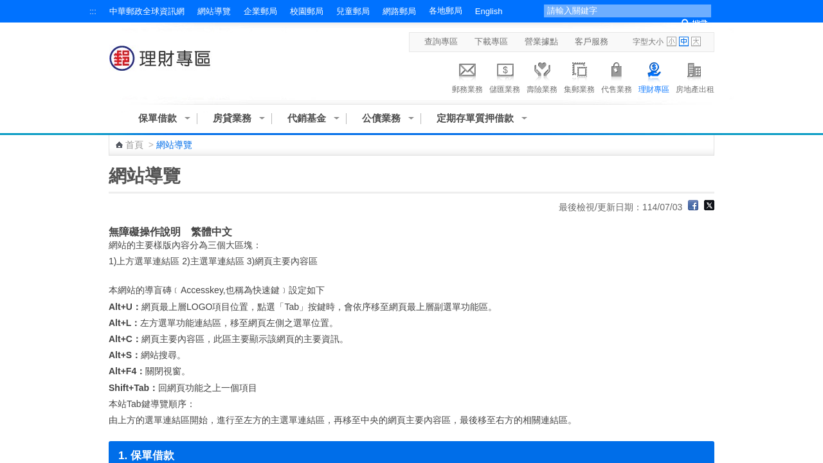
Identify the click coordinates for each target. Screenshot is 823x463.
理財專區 (653, 76)
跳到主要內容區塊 (6, 6)
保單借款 (157, 118)
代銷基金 (306, 118)
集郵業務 (579, 76)
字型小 (671, 41)
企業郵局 (260, 11)
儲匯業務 (504, 76)
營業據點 (541, 41)
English (489, 11)
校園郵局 (306, 11)
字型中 (684, 41)
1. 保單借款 (146, 455)
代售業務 (616, 76)
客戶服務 (591, 41)
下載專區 (491, 41)
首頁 (134, 145)
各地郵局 (445, 10)
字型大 (696, 41)
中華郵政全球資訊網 (147, 11)
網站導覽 (214, 11)
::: (92, 11)
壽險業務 (542, 76)
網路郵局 (399, 11)
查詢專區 (441, 41)
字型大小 (648, 41)
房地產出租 (695, 76)
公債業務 (381, 118)
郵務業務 (467, 76)
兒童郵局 (353, 11)
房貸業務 (232, 118)
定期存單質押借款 (475, 118)
